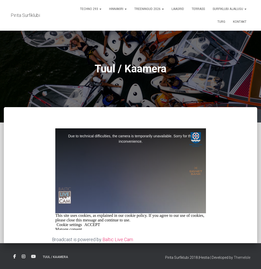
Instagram (23, 257)
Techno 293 (90, 9)
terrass (198, 9)
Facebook (14, 257)
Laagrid (178, 9)
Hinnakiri (118, 9)
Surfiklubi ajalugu (229, 9)
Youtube (33, 257)
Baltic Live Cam (117, 239)
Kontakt (239, 22)
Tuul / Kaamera (55, 257)
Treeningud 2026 (149, 9)
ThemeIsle (242, 257)
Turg (221, 22)
